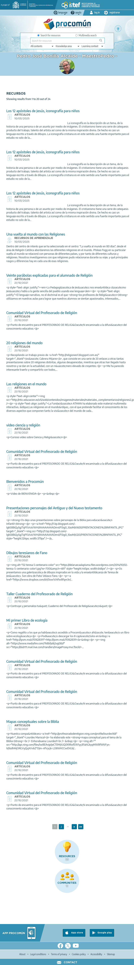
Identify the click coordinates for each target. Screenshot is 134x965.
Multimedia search (86, 35)
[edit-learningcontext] (92, 46)
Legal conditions (38, 954)
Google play (104, 933)
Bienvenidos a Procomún (25, 481)
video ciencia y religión (23, 425)
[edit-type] (42, 46)
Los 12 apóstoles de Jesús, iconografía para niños (43, 111)
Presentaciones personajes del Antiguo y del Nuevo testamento (54, 508)
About (22, 954)
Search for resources (48, 35)
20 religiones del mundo (24, 343)
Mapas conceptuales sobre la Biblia (32, 721)
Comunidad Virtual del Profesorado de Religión (41, 312)
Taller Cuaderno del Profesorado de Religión (39, 594)
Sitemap (111, 954)
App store (76, 933)
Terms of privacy (59, 954)
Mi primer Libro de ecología (26, 620)
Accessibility (96, 954)
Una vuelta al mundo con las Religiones (35, 234)
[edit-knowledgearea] (68, 46)
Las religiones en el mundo (26, 384)
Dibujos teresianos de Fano (26, 553)
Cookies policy (79, 954)
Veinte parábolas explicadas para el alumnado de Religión (49, 275)
